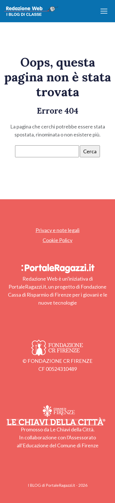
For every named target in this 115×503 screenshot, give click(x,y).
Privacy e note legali (57, 230)
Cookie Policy (57, 240)
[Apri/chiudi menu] (104, 11)
